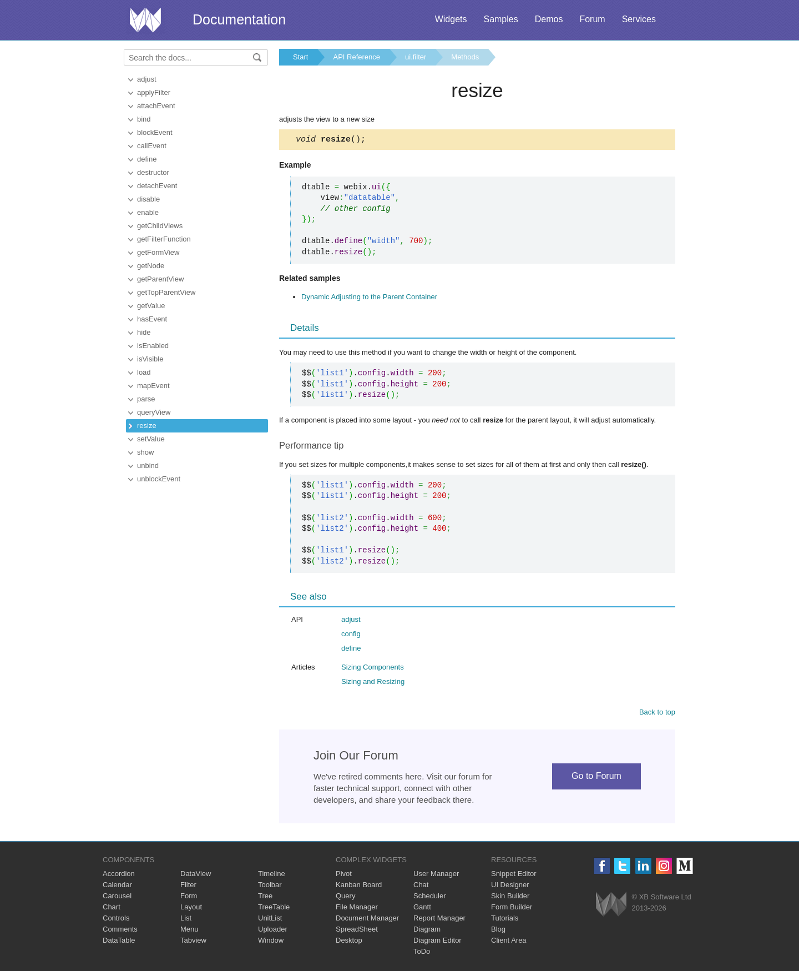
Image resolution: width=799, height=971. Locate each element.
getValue (151, 305)
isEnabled (153, 345)
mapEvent (153, 385)
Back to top (657, 714)
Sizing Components (372, 669)
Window (271, 942)
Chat (420, 886)
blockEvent (155, 132)
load (144, 372)
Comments (120, 931)
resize (146, 425)
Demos (549, 19)
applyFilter (153, 92)
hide (144, 332)
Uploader (272, 931)
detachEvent (157, 186)
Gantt (422, 908)
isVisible (150, 359)
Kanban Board (359, 886)
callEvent (151, 146)
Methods (465, 57)
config (351, 635)
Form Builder (511, 908)
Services (639, 19)
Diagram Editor (437, 942)
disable (148, 199)
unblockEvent (158, 479)
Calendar (117, 886)
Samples (500, 19)
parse (146, 399)
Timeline (271, 875)
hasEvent (152, 319)
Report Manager (439, 919)
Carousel (117, 897)
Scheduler (429, 897)
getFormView (158, 252)
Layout (191, 908)
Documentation (239, 19)
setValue (151, 439)
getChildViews (160, 226)
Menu (189, 931)
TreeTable (274, 908)
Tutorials (504, 919)
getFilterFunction (164, 239)
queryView (153, 412)
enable (148, 212)
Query (345, 897)
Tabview (193, 942)
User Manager (436, 875)
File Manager (357, 908)
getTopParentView (166, 292)
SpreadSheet (357, 931)
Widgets (451, 19)
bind (144, 119)
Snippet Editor (514, 875)
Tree (265, 897)
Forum (592, 19)
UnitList (270, 919)
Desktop (349, 942)
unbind (148, 465)
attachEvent (156, 106)
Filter (188, 886)
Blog (498, 931)
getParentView (160, 279)
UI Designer (510, 886)
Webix (611, 905)
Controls (116, 919)
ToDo (421, 953)
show (145, 452)
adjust (146, 79)
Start (300, 57)
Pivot (344, 875)
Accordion (119, 875)
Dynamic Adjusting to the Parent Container (369, 298)
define (146, 159)
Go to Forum (596, 777)
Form (188, 897)
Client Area (509, 942)
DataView (195, 875)
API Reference (356, 57)
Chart (111, 908)
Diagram (427, 931)
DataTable (119, 942)
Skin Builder (510, 897)
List (185, 919)
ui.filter (415, 57)
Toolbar (270, 886)
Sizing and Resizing (372, 683)
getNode (150, 265)
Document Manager (367, 919)
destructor (153, 172)
